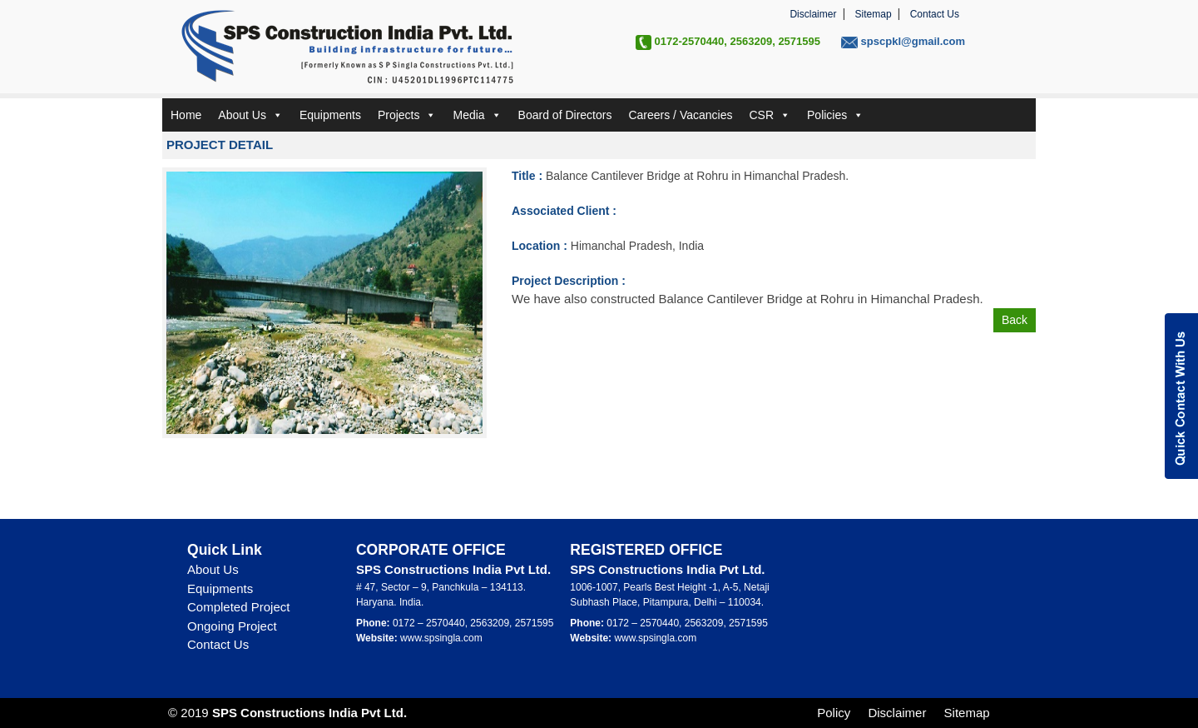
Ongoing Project (232, 626)
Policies (835, 115)
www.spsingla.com (441, 638)
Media (477, 115)
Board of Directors (565, 115)
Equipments (330, 115)
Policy (833, 713)
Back (1014, 320)
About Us (250, 115)
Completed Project (238, 607)
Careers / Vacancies (680, 115)
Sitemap (873, 14)
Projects (407, 115)
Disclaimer (813, 14)
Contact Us (934, 14)
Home (186, 115)
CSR (769, 115)
